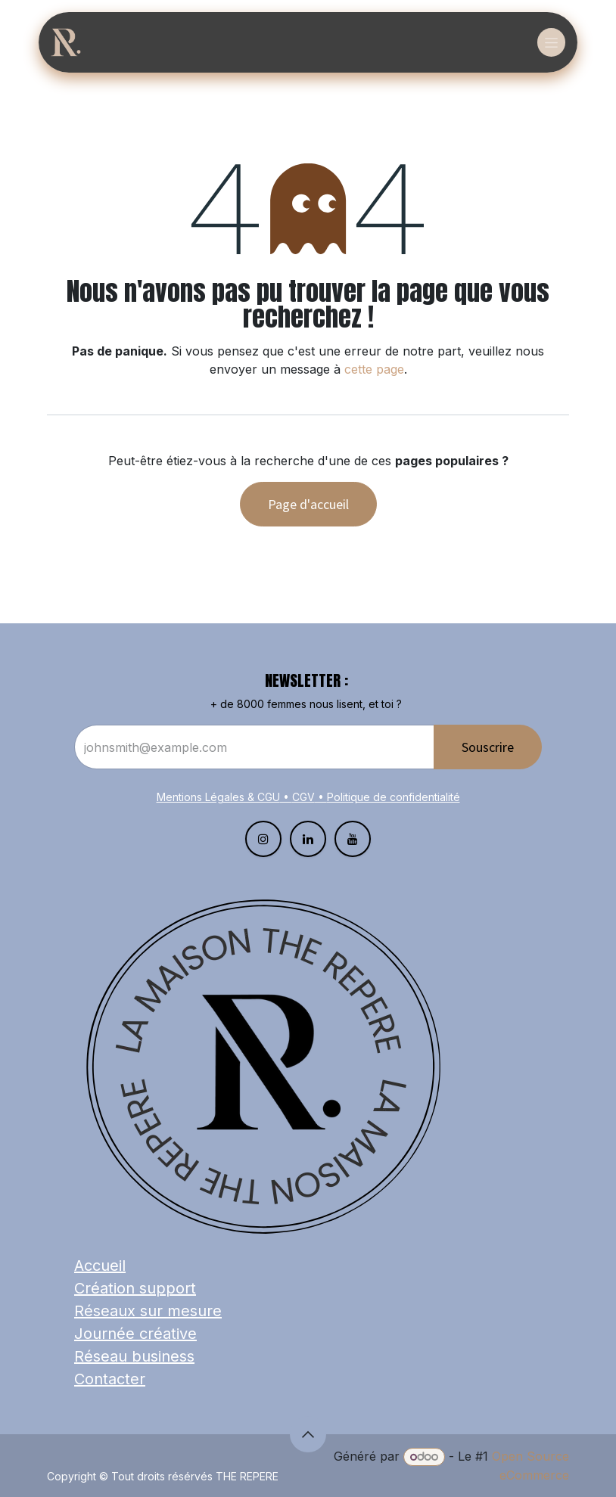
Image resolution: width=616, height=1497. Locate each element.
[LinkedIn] (308, 839)
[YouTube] (352, 839)
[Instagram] (263, 839)
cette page (374, 369)
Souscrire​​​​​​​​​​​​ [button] (488, 747)
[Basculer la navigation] (551, 42)
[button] (308, 1434)
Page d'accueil (308, 504)
